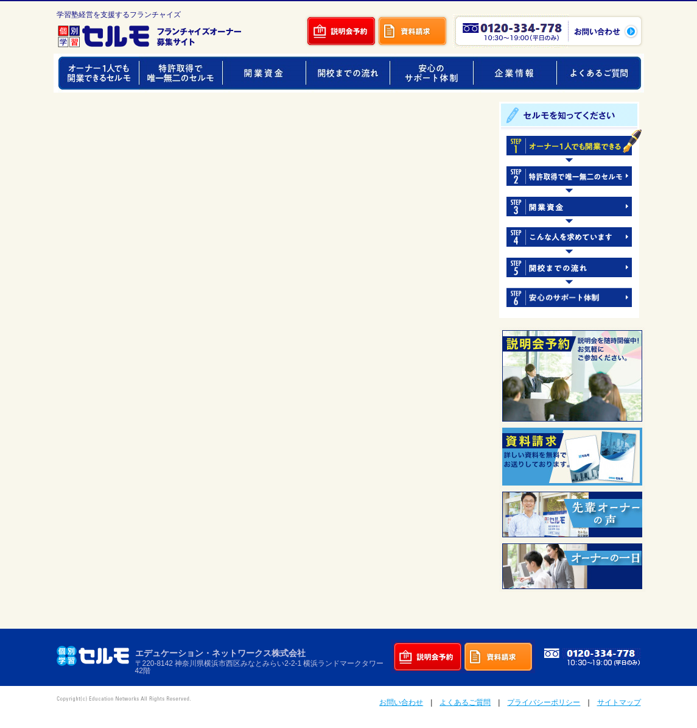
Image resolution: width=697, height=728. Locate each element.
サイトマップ (619, 702)
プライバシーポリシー (543, 702)
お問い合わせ (401, 702)
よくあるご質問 (465, 702)
